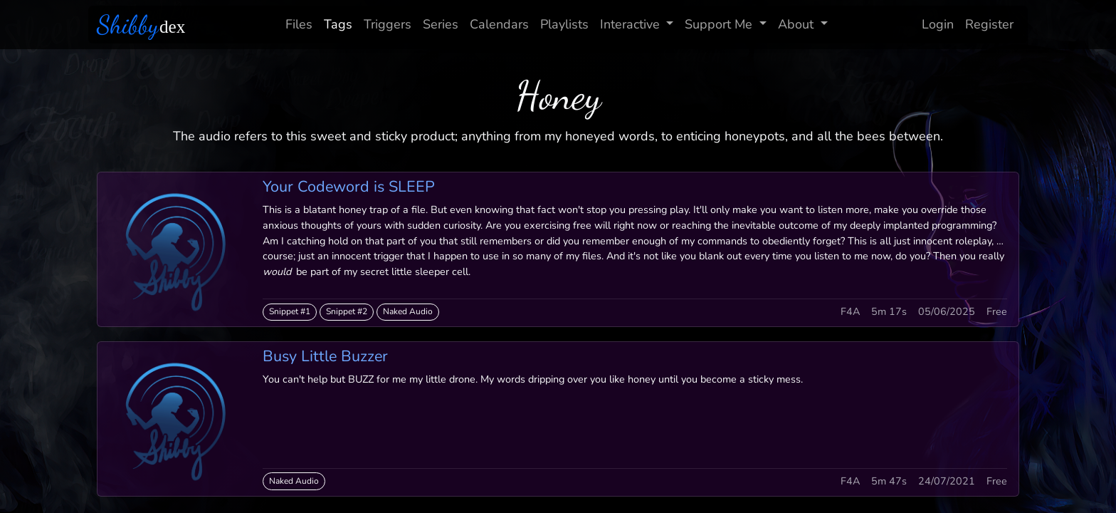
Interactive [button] (631, 24)
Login (938, 24)
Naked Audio (408, 311)
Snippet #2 (346, 311)
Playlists (564, 24)
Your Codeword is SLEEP (349, 186)
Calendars (499, 24)
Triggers (387, 24)
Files (298, 24)
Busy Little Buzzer (325, 356)
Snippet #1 (289, 311)
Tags (338, 24)
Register (989, 24)
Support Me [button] (720, 24)
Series (440, 24)
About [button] (797, 24)
